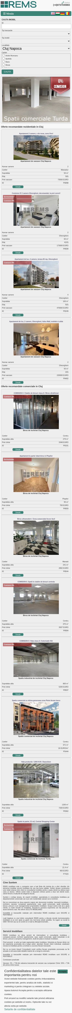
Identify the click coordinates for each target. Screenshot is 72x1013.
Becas (8, 65)
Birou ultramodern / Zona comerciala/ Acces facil (36, 519)
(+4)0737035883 (61, 5)
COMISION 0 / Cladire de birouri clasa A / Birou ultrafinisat (36, 393)
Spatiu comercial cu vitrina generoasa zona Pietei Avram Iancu (36, 700)
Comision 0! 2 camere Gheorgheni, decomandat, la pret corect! (36, 193)
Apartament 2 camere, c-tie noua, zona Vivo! (36, 133)
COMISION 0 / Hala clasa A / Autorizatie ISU (36, 641)
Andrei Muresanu (12, 56)
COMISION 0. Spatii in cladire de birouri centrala (36, 582)
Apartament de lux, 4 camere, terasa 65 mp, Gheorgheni (36, 259)
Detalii (17, 187)
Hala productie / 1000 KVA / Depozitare (36, 762)
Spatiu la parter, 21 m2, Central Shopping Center (36, 821)
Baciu (8, 62)
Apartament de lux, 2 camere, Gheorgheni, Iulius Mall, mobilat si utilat (36, 321)
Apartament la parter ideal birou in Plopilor (36, 456)
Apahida (9, 59)
